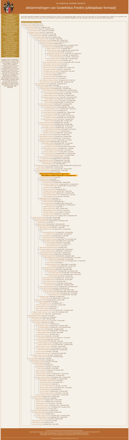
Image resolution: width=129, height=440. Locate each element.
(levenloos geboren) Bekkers (47, 393)
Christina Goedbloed (43, 341)
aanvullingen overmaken (10, 48)
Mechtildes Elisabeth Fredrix (50, 215)
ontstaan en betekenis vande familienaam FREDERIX (10, 30)
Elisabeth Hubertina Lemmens (51, 131)
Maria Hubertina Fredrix (53, 58)
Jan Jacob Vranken (46, 288)
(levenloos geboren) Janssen (43, 353)
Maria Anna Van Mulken (49, 67)
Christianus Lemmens (50, 117)
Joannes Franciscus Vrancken (49, 239)
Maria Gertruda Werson (44, 349)
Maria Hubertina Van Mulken (50, 78)
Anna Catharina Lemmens (50, 110)
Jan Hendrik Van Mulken (49, 69)
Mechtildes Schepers (46, 200)
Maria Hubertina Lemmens (50, 119)
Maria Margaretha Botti (51, 93)
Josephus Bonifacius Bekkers (43, 373)
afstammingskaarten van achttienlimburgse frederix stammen (10, 27)
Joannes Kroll (41, 301)
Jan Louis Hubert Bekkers (46, 386)
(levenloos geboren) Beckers (43, 394)
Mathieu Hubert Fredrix (49, 206)
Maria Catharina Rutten (47, 88)
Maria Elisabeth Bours (43, 225)
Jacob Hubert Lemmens (46, 138)
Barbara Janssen (45, 141)
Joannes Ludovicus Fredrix (43, 415)
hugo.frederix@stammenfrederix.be (79, 433)
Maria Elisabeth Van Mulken (50, 45)
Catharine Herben (39, 398)
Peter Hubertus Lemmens (50, 90)
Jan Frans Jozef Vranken (53, 293)
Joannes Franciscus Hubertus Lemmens (53, 92)
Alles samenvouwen (26, 22)
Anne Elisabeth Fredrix (42, 83)
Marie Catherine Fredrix (42, 38)
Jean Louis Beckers (41, 370)
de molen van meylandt (10, 44)
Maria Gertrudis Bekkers (46, 382)
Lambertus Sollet (49, 284)
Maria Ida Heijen (49, 102)
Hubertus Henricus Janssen (43, 346)
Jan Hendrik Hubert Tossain (47, 82)
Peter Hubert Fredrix (48, 201)
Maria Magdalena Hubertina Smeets (54, 257)
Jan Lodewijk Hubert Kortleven (55, 244)
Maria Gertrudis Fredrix (39, 420)
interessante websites (10, 50)
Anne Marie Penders (39, 37)
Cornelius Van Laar (46, 158)
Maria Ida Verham (53, 51)
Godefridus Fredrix (26, 24)
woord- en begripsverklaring (10, 42)
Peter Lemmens (42, 85)
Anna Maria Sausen (43, 172)
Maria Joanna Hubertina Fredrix (44, 310)
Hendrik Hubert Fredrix (49, 208)
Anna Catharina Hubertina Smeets (54, 155)
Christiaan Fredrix (44, 179)
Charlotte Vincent (37, 319)
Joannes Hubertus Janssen (43, 348)
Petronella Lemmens (48, 143)
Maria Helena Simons (32, 29)
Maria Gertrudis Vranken (44, 379)
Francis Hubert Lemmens (49, 112)
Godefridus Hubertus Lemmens (51, 97)
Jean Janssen (37, 322)
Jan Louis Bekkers (44, 391)
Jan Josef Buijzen (49, 144)
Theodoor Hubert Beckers (55, 55)
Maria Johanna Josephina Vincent (41, 320)
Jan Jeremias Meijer (43, 327)
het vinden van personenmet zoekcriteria (10, 17)
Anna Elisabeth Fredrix (42, 306)
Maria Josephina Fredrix (49, 283)
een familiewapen (10, 40)
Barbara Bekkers (40, 366)
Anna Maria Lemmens (49, 132)
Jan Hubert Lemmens (48, 125)
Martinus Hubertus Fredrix (53, 48)
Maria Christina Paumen (40, 356)
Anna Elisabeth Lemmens (50, 107)
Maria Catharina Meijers (47, 105)
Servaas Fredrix (40, 401)
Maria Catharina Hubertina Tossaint (49, 80)
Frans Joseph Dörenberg (55, 272)
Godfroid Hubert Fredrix (42, 165)
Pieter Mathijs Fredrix (48, 277)
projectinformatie (10, 52)
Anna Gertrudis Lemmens (46, 157)
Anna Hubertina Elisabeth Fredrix (51, 194)
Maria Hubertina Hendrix (51, 150)
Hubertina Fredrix (44, 296)
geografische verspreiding (10, 36)
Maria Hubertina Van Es (49, 163)
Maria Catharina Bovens (37, 34)
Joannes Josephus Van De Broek (46, 344)
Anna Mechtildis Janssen (42, 334)
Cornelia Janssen (40, 336)
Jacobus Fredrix (29, 27)
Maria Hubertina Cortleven (55, 294)
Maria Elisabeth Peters (51, 98)
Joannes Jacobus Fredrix (39, 217)
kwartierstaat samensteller (10, 46)
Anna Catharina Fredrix (46, 177)
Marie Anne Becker (41, 372)
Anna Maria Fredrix (48, 203)
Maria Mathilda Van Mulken (50, 65)
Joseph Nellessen (53, 276)
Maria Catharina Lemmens (46, 136)
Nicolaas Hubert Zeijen (51, 185)
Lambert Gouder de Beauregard (53, 129)
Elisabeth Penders (46, 180)
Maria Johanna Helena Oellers (55, 274)
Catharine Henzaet (28, 25)
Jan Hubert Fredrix (48, 182)
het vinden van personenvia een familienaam (10, 21)
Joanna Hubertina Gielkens (48, 251)
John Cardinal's (67, 438)
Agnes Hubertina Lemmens (50, 115)
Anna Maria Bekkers (45, 384)
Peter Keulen (41, 368)
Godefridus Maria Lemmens (50, 95)
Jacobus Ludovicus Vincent (40, 355)
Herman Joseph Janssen (42, 324)
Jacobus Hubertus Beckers (57, 57)
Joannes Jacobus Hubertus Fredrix (45, 168)
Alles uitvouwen (37, 22)
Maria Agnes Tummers (47, 254)
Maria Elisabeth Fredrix (49, 193)
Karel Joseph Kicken (46, 235)
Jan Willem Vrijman (50, 234)
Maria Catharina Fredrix (35, 30)
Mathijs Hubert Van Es (47, 162)
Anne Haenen (41, 167)
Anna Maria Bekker (41, 375)
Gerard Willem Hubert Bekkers (47, 380)
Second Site (72, 438)
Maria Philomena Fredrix (53, 264)
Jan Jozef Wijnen (53, 266)
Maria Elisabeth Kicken (49, 237)
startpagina (10, 15)
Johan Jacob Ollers (50, 269)
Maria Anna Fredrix (41, 300)
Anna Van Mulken (47, 74)
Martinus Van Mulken (46, 43)
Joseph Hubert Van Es (51, 205)
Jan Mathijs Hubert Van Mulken (51, 71)
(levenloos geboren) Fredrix (43, 407)
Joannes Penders (42, 222)
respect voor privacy (10, 56)
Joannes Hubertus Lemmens (47, 87)
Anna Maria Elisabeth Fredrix (50, 184)
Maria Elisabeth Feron (43, 417)
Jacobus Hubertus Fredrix (53, 50)
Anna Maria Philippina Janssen (44, 343)
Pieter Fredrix (50, 262)
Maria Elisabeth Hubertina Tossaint (49, 42)
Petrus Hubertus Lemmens (50, 148)
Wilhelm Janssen (49, 120)
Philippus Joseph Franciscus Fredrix (42, 312)
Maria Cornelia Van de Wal (48, 124)
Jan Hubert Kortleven (50, 242)
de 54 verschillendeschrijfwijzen (10, 34)
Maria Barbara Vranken (49, 240)
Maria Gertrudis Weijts (40, 219)
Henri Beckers (39, 365)
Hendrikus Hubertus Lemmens (51, 100)
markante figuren (10, 38)
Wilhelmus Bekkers (39, 363)
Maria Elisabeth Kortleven (53, 245)
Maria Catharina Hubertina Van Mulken (53, 62)
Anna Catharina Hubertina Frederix (49, 286)
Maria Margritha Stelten (44, 332)
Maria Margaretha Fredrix (49, 210)
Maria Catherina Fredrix (42, 405)
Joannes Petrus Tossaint (44, 40)
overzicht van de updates (10, 54)
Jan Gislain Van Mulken (49, 76)
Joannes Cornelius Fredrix (43, 305)
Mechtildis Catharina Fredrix (50, 212)
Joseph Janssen (40, 329)
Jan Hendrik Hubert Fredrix (54, 60)
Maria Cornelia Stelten (43, 330)
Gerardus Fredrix (37, 410)
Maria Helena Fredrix (45, 227)
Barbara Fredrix (40, 399)
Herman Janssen (40, 351)
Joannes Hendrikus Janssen (52, 108)
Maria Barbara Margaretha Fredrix (48, 247)
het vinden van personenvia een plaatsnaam (10, 24)
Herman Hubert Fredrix (49, 256)
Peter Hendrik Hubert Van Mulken (52, 64)
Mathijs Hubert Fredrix (45, 198)
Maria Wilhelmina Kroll (45, 303)
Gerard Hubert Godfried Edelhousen (47, 337)
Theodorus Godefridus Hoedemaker (58, 260)
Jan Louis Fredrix (33, 358)
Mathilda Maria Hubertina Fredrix (55, 53)
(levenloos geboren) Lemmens (51, 151)
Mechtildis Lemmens (48, 127)
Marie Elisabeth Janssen (42, 325)
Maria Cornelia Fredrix (42, 308)
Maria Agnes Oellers (52, 271)
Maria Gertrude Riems (51, 291)
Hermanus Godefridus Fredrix (47, 249)
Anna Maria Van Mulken (49, 73)
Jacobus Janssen (40, 339)
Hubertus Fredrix (49, 46)
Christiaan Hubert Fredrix (49, 191)
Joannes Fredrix (37, 35)
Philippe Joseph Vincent (37, 317)
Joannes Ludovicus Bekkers (43, 377)
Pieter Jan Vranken (48, 289)
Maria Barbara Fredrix (49, 267)
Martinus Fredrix (40, 413)
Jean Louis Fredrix (37, 424)
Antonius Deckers (46, 298)
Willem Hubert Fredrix (49, 189)
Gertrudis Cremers (50, 114)
